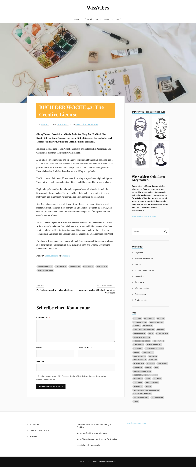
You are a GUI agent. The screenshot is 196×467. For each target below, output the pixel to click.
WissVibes (98, 7)
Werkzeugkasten (142, 288)
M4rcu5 (45, 124)
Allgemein (139, 252)
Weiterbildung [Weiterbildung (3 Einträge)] (152, 382)
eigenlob (111, 461)
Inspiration (61, 266)
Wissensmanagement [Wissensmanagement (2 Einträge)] (143, 394)
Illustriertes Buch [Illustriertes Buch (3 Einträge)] (142, 337)
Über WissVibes (91, 19)
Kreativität (88, 266)
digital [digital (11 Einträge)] (137, 326)
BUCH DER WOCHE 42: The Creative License (74, 110)
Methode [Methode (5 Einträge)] (153, 360)
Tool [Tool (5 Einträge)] (148, 379)
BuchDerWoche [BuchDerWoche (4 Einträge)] (140, 322)
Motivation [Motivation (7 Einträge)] (139, 363)
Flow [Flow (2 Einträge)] (150, 333)
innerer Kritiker (45, 266)
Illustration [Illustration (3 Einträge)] (162, 333)
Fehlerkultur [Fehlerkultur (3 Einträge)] (139, 333)
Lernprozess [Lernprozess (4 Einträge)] (148, 352)
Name (39, 347)
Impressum (34, 424)
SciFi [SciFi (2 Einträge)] (156, 367)
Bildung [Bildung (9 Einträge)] (160, 318)
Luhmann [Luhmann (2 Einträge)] (153, 356)
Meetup (107, 19)
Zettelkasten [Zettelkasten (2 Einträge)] (157, 397)
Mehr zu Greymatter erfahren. (145, 216)
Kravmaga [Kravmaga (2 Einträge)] (138, 348)
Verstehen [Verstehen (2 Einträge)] (138, 382)
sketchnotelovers (96, 461)
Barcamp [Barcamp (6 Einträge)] (137, 318)
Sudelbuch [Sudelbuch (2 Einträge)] (138, 379)
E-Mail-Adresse (86, 347)
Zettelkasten (140, 294)
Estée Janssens (51, 255)
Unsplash (65, 255)
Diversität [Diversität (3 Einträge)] (147, 326)
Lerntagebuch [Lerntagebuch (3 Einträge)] (140, 356)
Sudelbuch (139, 282)
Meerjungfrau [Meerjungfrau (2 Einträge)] (140, 360)
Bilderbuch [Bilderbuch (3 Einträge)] (149, 318)
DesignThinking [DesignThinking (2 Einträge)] (157, 322)
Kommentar (43, 318)
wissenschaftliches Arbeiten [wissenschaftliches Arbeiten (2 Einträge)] (146, 390)
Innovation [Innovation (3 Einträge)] (159, 341)
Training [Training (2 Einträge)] (157, 379)
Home (76, 19)
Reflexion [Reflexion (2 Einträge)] (138, 367)
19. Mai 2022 (62, 124)
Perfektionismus (45, 270)
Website (40, 361)
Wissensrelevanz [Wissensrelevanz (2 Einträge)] (141, 397)
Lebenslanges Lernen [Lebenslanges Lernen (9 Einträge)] (155, 348)
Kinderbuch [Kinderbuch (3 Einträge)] (139, 345)
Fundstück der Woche (87, 124)
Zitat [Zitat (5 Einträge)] (136, 401)
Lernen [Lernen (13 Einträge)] (136, 352)
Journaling (75, 266)
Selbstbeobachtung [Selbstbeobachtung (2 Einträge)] (142, 371)
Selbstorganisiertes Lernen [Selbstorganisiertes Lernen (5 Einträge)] (146, 375)
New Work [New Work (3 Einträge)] (162, 363)
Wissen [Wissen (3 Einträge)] (149, 386)
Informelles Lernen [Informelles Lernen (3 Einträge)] (142, 341)
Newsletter (139, 276)
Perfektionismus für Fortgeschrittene (54, 289)
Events (138, 264)
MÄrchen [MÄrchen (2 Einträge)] (151, 363)
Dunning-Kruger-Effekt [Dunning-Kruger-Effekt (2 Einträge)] (144, 329)
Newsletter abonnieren (136, 423)
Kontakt (119, 19)
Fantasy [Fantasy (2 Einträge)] (160, 329)
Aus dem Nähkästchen (144, 258)
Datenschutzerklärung (39, 430)
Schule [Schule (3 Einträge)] (148, 367)
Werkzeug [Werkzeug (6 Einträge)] (138, 386)
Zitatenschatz (141, 300)
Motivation (102, 266)
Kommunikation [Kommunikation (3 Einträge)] (154, 345)
